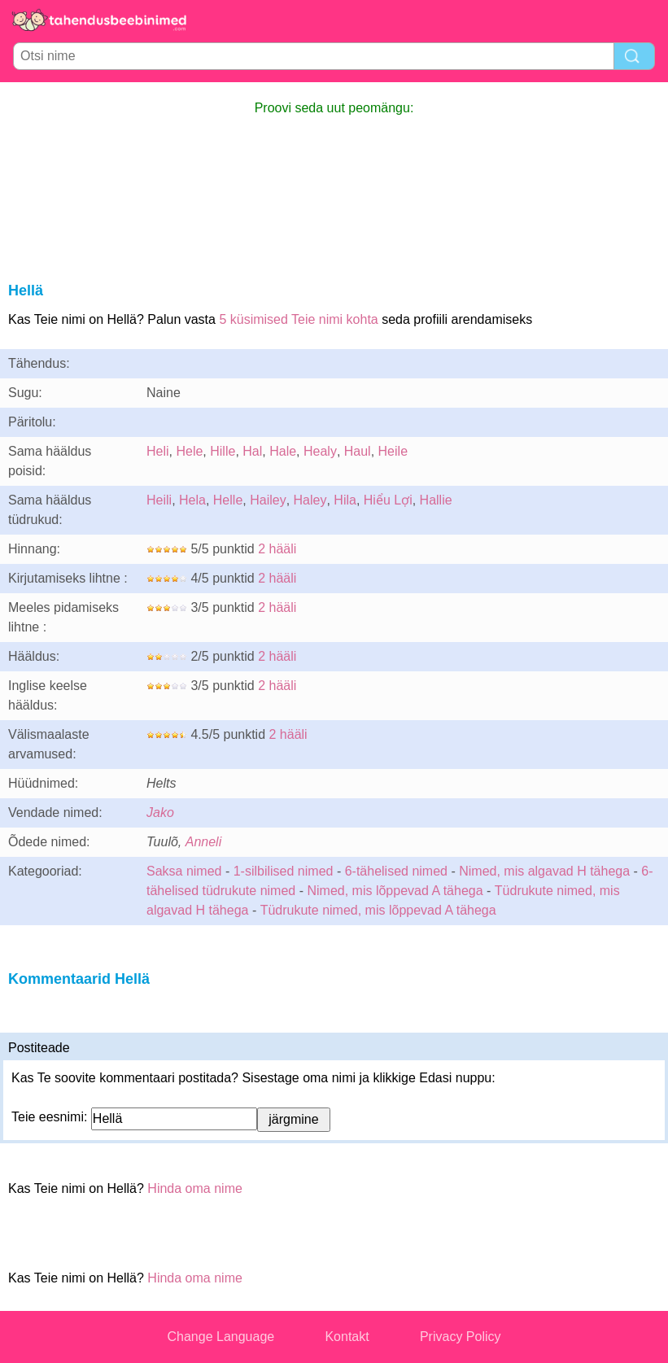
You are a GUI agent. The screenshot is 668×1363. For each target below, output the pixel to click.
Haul (357, 451)
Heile (393, 451)
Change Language (221, 1336)
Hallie (436, 500)
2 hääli (277, 549)
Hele (189, 451)
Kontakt (347, 1336)
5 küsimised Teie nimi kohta (298, 319)
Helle (227, 500)
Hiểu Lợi (388, 500)
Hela (192, 500)
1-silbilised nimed (285, 871)
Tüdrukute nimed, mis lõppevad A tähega (378, 910)
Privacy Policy (460, 1336)
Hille (222, 451)
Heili (159, 500)
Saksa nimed (184, 871)
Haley (310, 500)
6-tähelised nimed (398, 871)
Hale (282, 451)
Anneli (203, 842)
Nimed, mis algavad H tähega (544, 871)
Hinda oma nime (194, 1188)
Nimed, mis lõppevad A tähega (394, 891)
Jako (160, 812)
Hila (345, 500)
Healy (320, 451)
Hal (252, 451)
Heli (157, 451)
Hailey (268, 500)
